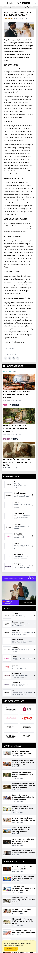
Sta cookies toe (11, 949)
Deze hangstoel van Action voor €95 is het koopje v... (16, 428)
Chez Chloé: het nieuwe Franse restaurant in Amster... (16, 394)
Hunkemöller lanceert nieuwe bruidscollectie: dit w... (17, 462)
